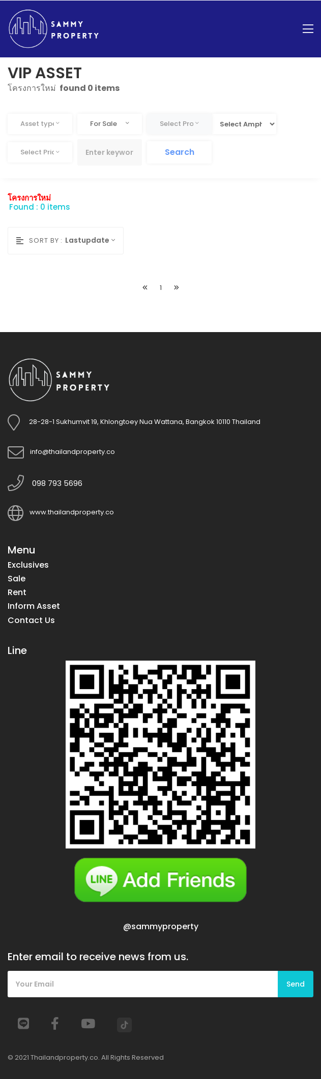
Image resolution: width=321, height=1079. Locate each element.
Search (179, 152)
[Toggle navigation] (308, 29)
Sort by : (39, 240)
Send (295, 984)
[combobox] (40, 124)
